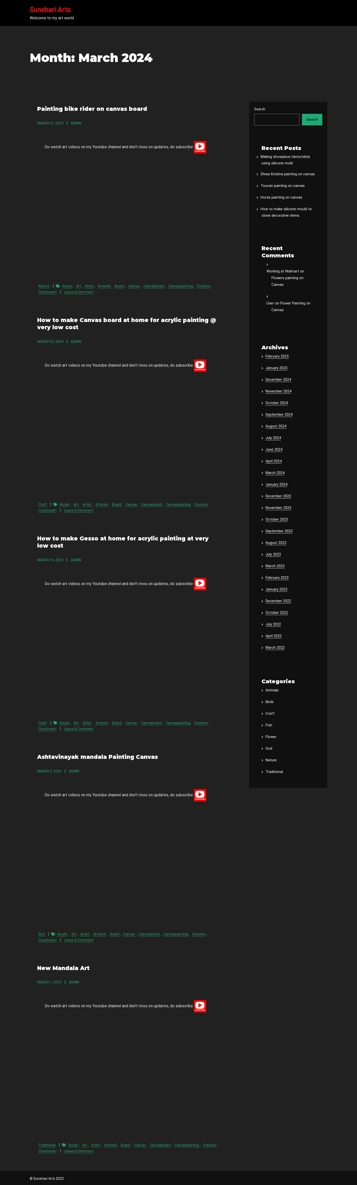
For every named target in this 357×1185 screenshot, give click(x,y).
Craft (42, 504)
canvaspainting (180, 286)
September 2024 (279, 414)
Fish (269, 725)
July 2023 (273, 554)
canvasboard (154, 286)
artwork (104, 286)
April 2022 (274, 636)
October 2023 (277, 519)
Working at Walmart (283, 271)
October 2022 (277, 612)
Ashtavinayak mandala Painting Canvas (97, 755)
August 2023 (276, 542)
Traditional (47, 1143)
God (41, 933)
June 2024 (274, 449)
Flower (271, 737)
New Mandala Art (63, 966)
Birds (270, 702)
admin (76, 123)
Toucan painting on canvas (283, 185)
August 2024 (276, 426)
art (78, 286)
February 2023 (277, 577)
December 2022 (278, 601)
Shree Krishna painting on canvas (288, 174)
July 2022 (273, 624)
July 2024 (273, 438)
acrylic (67, 286)
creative (203, 286)
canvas (134, 286)
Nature (43, 286)
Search (259, 109)
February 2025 (277, 356)
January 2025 (276, 368)
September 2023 (279, 531)
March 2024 (275, 473)
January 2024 (276, 484)
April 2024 (274, 461)
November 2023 (278, 507)
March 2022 (275, 647)
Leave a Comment (78, 292)
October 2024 (277, 403)
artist (89, 286)
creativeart (47, 292)
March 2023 (275, 566)
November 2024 (278, 391)
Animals (272, 690)
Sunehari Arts (50, 10)
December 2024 (278, 379)
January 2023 (276, 589)
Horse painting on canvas (281, 197)
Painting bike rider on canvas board (91, 108)
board (119, 286)
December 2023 (278, 496)
